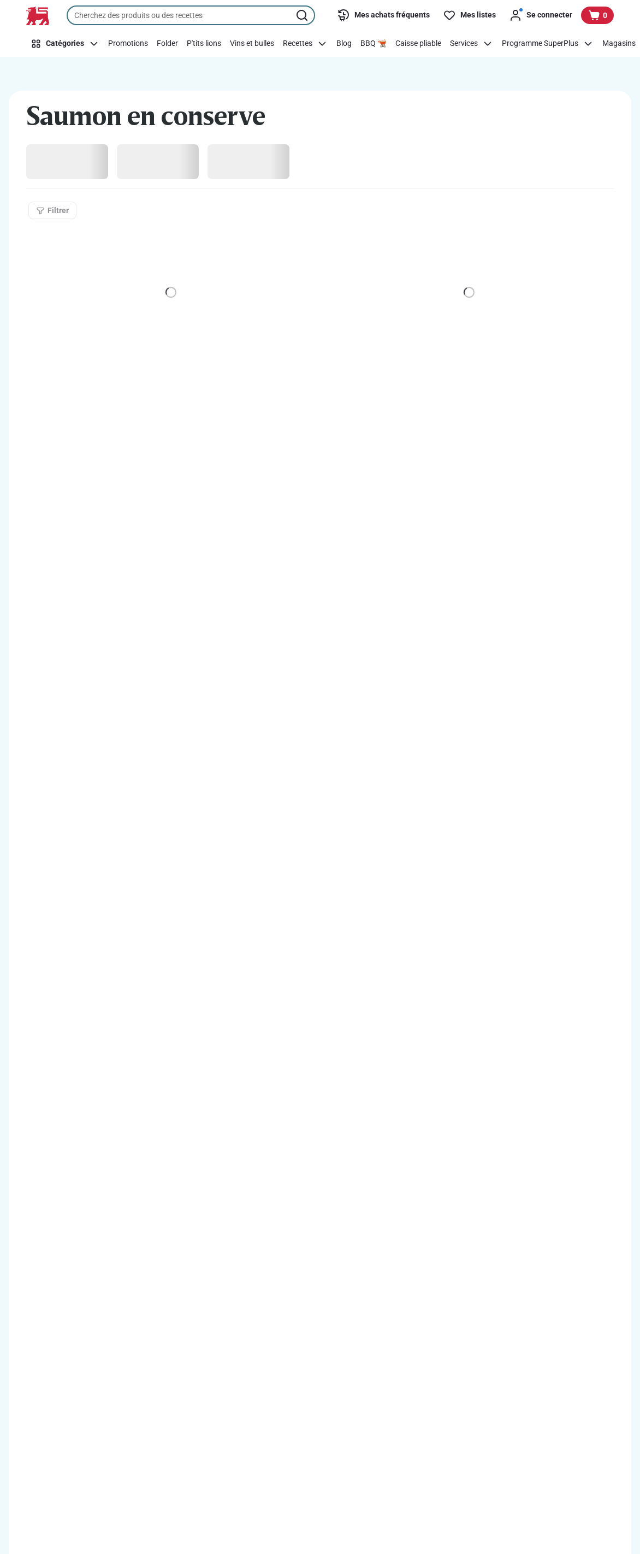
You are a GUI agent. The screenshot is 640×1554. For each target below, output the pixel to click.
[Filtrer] (52, 210)
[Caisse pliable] (418, 43)
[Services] (471, 44)
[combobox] (191, 15)
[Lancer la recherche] (303, 15)
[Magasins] (619, 43)
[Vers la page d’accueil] (37, 15)
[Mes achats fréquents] (383, 15)
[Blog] (344, 44)
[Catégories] (65, 44)
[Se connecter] (541, 15)
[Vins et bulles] (252, 44)
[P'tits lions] (204, 44)
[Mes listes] (469, 15)
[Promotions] (128, 44)
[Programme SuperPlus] (547, 44)
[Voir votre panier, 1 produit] (597, 15)
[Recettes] (305, 44)
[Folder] (167, 44)
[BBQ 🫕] (373, 44)
